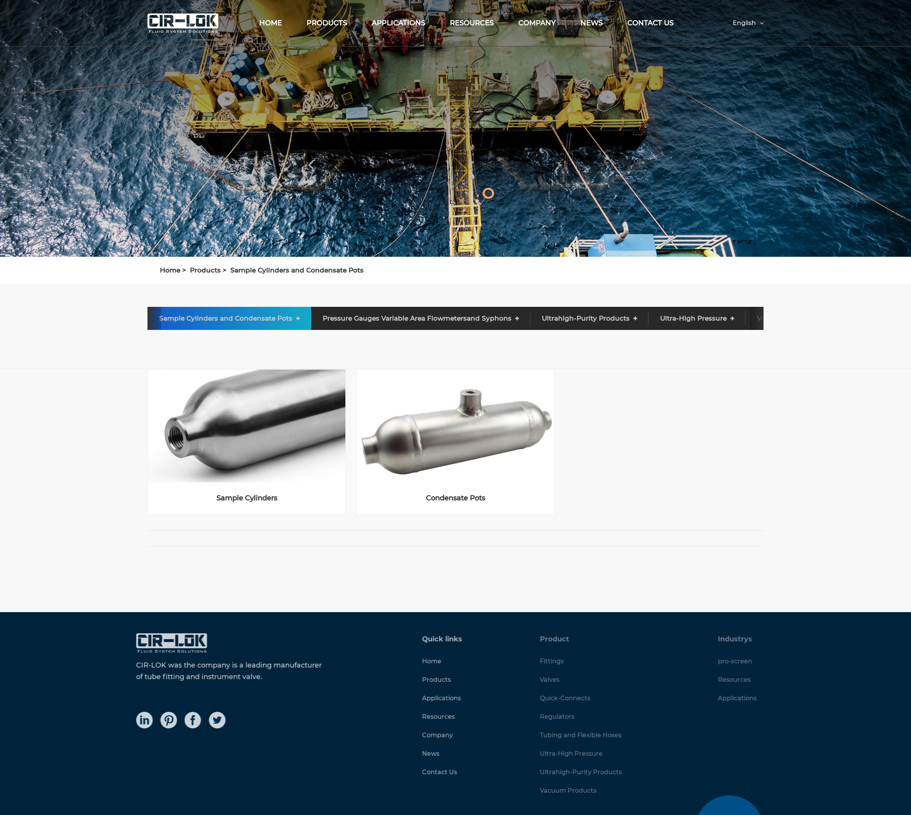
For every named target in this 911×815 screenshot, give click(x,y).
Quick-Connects (34, 318)
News (591, 23)
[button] (135, 318)
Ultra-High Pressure (693, 318)
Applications (398, 23)
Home (270, 23)
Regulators (110, 318)
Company (537, 23)
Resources (472, 23)
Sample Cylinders (246, 498)
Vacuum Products (787, 318)
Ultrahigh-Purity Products (586, 318)
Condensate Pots (455, 498)
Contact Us (650, 23)
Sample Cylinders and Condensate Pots (296, 270)
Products (326, 23)
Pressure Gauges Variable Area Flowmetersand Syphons (417, 318)
